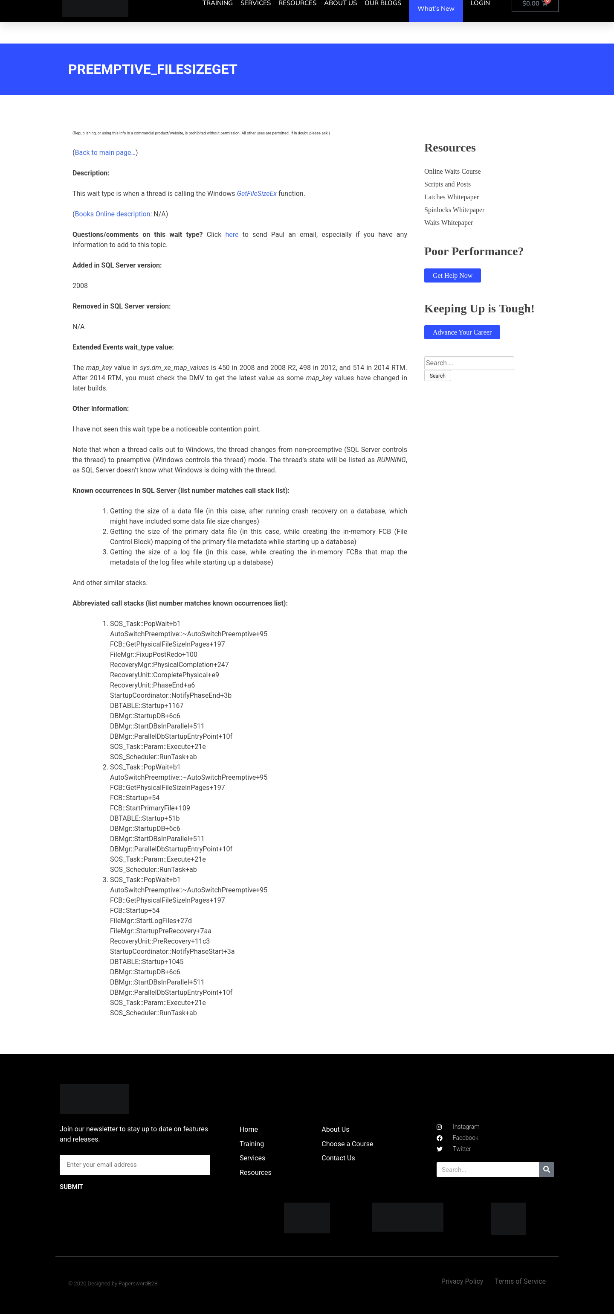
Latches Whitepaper (451, 197)
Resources (256, 1172)
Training (252, 1144)
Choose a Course (347, 1144)
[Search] (546, 1169)
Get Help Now (452, 275)
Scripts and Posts (447, 184)
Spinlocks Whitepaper (454, 209)
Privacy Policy (462, 1281)
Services (252, 1158)
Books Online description (112, 214)
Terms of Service (520, 1281)
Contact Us (338, 1158)
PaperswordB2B (138, 1283)
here (231, 234)
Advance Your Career (462, 332)
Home (249, 1129)
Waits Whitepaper (448, 222)
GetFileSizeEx (257, 193)
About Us (335, 1129)
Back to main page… (105, 153)
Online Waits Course (452, 171)
